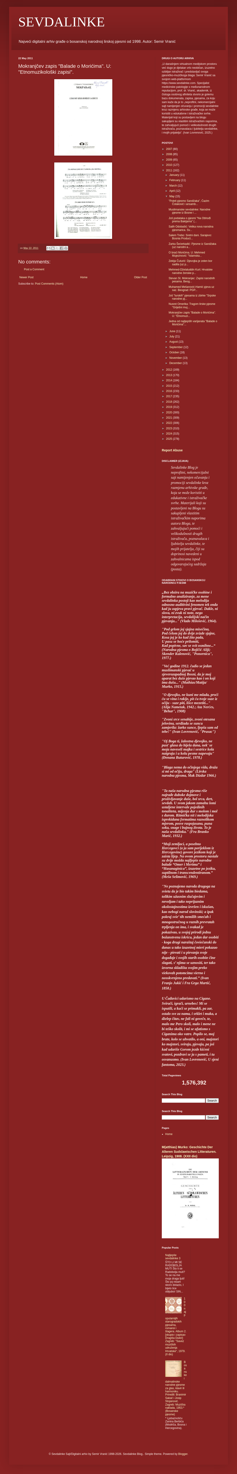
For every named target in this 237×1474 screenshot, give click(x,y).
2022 (169, 423)
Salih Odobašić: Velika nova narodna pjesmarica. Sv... (191, 228)
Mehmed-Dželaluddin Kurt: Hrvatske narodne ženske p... (191, 271)
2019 (169, 407)
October (174, 352)
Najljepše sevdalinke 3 (172, 1257)
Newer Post (26, 277)
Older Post (140, 277)
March (173, 185)
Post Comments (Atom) (49, 283)
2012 (169, 369)
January (174, 175)
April (172, 190)
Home (84, 277)
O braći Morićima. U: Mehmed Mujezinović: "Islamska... (187, 254)
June (172, 331)
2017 (169, 396)
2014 (169, 380)
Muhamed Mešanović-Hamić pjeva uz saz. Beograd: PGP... (191, 288)
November (176, 357)
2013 (169, 375)
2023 (169, 428)
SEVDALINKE (61, 21)
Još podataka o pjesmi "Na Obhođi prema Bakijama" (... (190, 220)
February (175, 180)
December (176, 363)
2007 (169, 149)
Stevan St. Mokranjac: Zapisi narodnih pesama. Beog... (192, 280)
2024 (169, 433)
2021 (169, 417)
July (172, 336)
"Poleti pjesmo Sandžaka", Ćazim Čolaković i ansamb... (189, 202)
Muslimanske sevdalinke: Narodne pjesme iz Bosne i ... (189, 211)
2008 (169, 154)
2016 (169, 391)
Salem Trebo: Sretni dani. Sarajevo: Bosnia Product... (190, 237)
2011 (169, 170)
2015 (169, 385)
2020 (169, 412)
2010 (169, 165)
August (174, 341)
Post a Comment (34, 269)
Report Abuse (172, 450)
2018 (169, 401)
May (172, 196)
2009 (169, 159)
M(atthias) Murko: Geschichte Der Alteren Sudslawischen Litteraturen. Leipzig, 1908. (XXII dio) (189, 1151)
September (176, 347)
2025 (169, 438)
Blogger (183, 1454)
